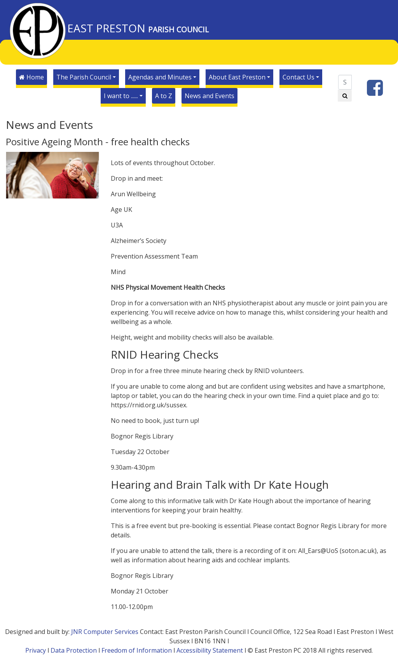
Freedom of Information (136, 650)
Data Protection (74, 650)
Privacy (35, 650)
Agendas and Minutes (160, 77)
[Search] (345, 82)
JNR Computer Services (104, 631)
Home (31, 77)
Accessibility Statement (209, 650)
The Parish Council (83, 77)
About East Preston (237, 77)
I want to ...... (121, 96)
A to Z (163, 96)
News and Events (209, 96)
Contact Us (298, 77)
